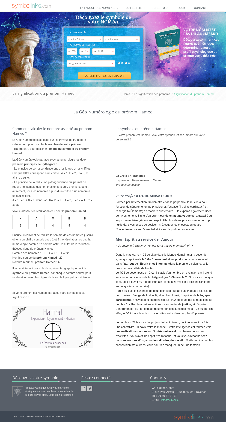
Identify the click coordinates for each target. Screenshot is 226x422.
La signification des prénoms (152, 94)
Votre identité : (76, 32)
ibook (181, 7)
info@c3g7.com (170, 400)
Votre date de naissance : (81, 45)
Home (126, 94)
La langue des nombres (97, 7)
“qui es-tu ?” (159, 7)
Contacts (201, 7)
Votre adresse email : (79, 57)
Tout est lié (133, 7)
